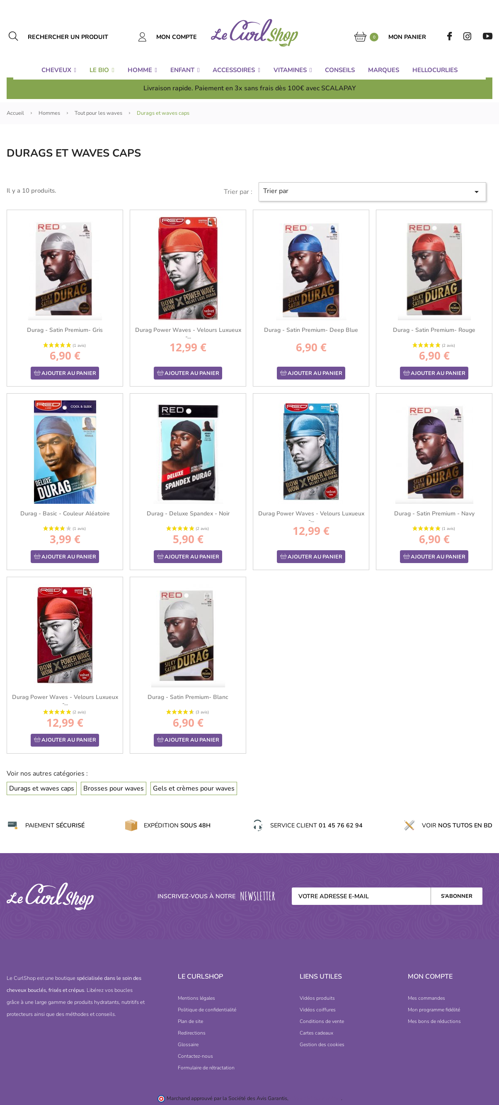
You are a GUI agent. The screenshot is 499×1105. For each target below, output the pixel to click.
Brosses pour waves (113, 788)
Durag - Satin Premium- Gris (65, 330)
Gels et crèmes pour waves (194, 788)
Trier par (372, 191)
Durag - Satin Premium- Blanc (188, 697)
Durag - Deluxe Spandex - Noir (188, 513)
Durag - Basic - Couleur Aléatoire (65, 513)
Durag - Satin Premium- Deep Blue (311, 330)
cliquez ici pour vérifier (315, 1098)
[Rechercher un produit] (77, 37)
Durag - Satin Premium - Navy (434, 513)
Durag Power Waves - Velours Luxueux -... (188, 333)
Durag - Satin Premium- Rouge (434, 330)
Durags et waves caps (41, 788)
